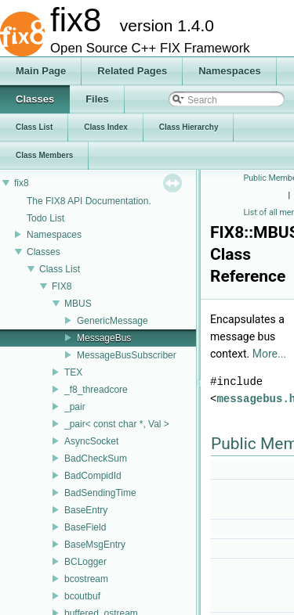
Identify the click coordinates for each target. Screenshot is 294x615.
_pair (74, 406)
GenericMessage (112, 320)
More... (269, 353)
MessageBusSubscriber (126, 355)
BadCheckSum (95, 458)
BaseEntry (85, 510)
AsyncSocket (91, 441)
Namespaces (54, 234)
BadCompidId (93, 475)
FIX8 (61, 286)
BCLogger (85, 561)
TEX (73, 372)
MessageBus (104, 338)
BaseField (85, 527)
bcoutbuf (82, 596)
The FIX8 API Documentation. (89, 201)
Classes (43, 251)
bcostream (86, 579)
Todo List (45, 218)
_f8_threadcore (96, 389)
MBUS (78, 303)
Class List (59, 269)
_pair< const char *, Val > (116, 424)
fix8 (21, 183)
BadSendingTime (100, 492)
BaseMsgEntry (94, 544)
